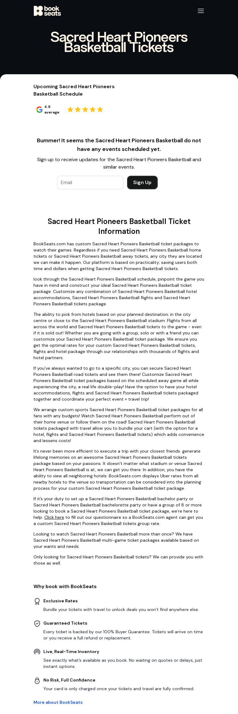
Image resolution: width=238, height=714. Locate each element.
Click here (54, 517)
